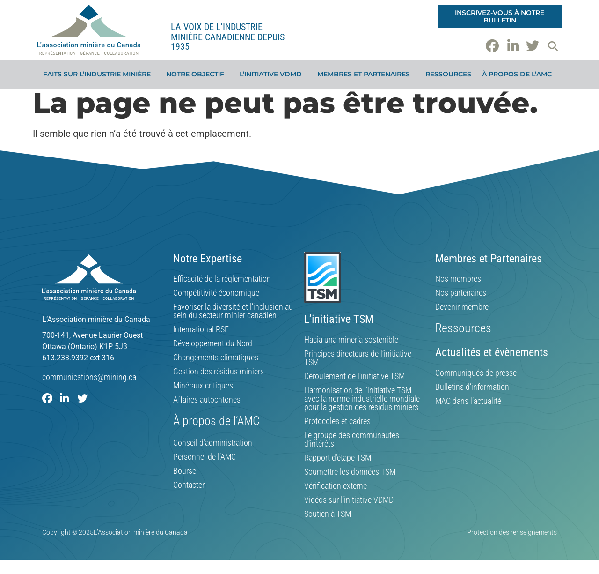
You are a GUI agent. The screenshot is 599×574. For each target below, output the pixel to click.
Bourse (184, 471)
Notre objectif (197, 74)
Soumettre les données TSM (349, 472)
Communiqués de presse (476, 373)
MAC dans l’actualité (468, 401)
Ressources (448, 74)
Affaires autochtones (207, 399)
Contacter (189, 485)
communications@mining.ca (89, 377)
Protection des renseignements (512, 532)
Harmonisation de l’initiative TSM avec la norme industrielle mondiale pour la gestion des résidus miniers (362, 398)
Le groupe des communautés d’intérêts (351, 439)
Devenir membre (462, 307)
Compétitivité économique (216, 293)
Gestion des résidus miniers (218, 371)
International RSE (201, 329)
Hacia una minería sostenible (351, 339)
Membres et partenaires (366, 74)
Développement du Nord (212, 343)
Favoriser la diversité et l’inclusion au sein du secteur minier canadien (233, 311)
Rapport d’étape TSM (337, 458)
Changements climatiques (215, 357)
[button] (553, 46)
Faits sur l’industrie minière (99, 74)
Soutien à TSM (327, 514)
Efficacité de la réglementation (222, 279)
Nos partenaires (460, 293)
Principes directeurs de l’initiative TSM (357, 358)
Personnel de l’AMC (204, 457)
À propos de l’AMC (519, 74)
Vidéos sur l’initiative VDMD (349, 500)
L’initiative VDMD (273, 74)
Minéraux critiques (203, 385)
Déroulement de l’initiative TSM (354, 376)
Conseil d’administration (212, 443)
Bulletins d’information (472, 387)
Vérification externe (335, 486)
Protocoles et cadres (337, 421)
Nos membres (458, 279)
